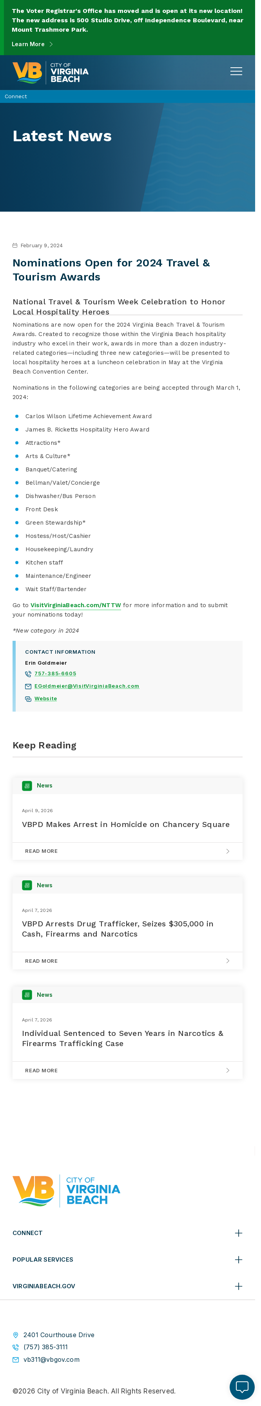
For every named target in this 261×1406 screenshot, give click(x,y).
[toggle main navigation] (236, 71)
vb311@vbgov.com (52, 1359)
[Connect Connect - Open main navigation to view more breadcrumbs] (127, 96)
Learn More (28, 44)
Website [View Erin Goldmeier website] (45, 699)
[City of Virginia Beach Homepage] (51, 73)
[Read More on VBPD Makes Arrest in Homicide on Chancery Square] (128, 851)
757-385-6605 (55, 674)
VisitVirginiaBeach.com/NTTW (76, 605)
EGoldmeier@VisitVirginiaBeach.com (87, 687)
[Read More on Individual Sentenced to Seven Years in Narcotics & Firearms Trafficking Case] (128, 1070)
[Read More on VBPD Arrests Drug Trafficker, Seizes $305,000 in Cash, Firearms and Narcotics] (128, 960)
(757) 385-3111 (46, 1347)
